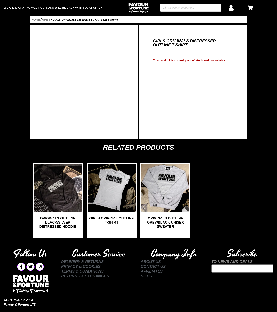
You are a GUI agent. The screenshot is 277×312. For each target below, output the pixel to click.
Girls (46, 19)
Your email (242, 268)
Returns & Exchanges (85, 276)
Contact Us (153, 266)
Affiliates (152, 271)
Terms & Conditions (82, 271)
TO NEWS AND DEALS (232, 261)
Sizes (146, 276)
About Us (151, 261)
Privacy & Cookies (81, 266)
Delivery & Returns (82, 261)
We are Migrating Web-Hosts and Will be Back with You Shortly (53, 7)
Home (36, 19)
